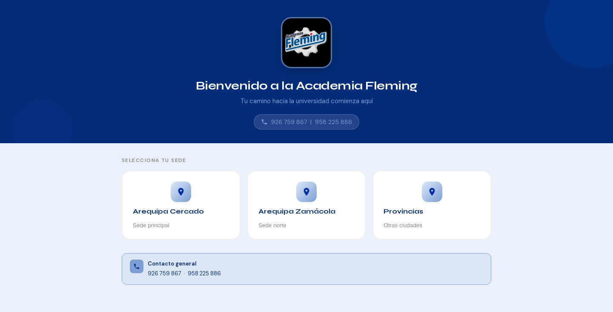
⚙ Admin (581, 293)
